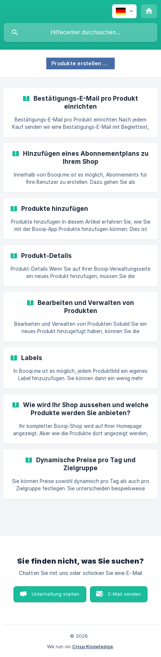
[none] (124, 11)
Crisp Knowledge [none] (92, 646)
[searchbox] (80, 32)
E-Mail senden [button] (124, 594)
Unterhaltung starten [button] (56, 594)
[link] (80, 112)
